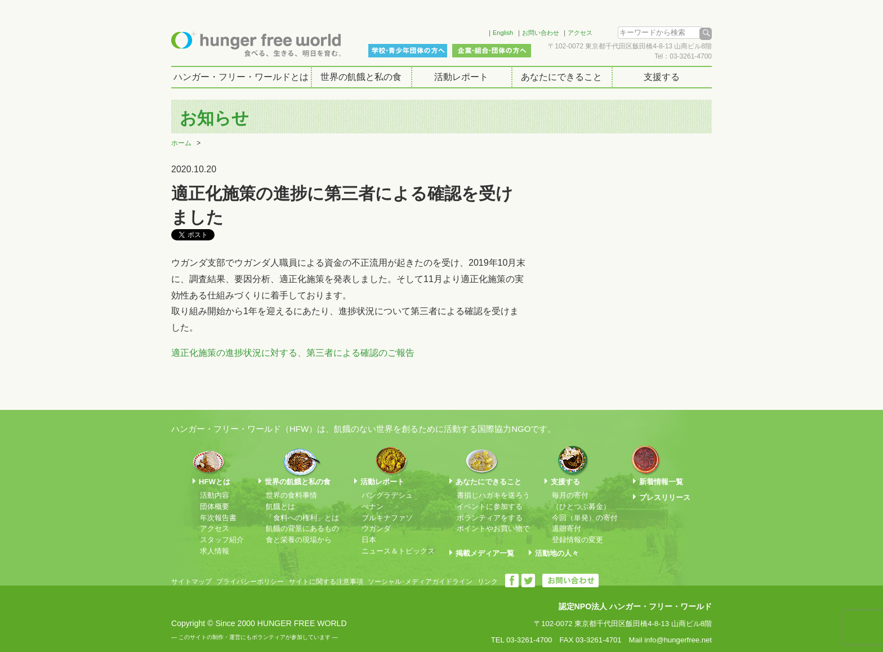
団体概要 (214, 506)
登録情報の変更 (577, 539)
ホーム (181, 143)
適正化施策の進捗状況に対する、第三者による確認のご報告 (292, 353)
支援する (662, 77)
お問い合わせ (540, 32)
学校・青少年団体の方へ (407, 50)
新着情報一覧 (661, 481)
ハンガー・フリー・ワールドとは (241, 77)
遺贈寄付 (566, 528)
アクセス (580, 32)
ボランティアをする (490, 517)
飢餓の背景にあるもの (302, 528)
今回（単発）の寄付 (585, 517)
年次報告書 (218, 517)
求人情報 (214, 551)
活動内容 (214, 495)
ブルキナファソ (387, 517)
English (503, 32)
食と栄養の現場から (299, 539)
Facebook (463, 31)
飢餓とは (280, 506)
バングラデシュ (387, 495)
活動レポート (461, 77)
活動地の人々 (557, 553)
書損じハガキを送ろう (493, 495)
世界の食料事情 (291, 495)
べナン (372, 506)
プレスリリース (664, 497)
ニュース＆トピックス (398, 551)
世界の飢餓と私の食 (361, 77)
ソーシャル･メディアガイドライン (420, 582)
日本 (369, 539)
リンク (488, 582)
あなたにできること (561, 77)
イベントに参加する (490, 506)
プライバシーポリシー (250, 582)
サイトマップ (191, 582)
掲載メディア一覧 (485, 553)
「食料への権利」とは (302, 517)
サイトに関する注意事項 (326, 582)
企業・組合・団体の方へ (491, 50)
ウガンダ (376, 528)
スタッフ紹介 (222, 539)
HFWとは (214, 481)
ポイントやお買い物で (493, 528)
